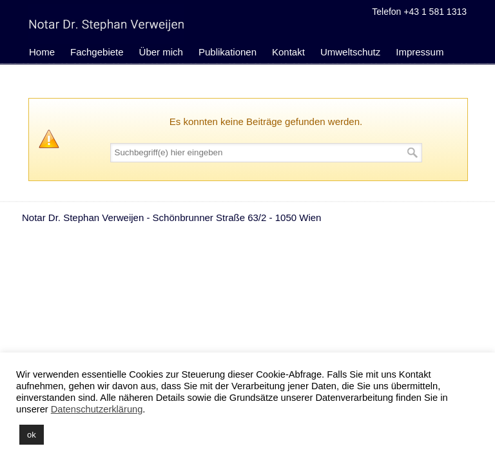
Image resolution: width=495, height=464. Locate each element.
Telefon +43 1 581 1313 (419, 11)
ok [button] (31, 435)
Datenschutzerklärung (97, 409)
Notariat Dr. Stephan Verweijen (106, 24)
